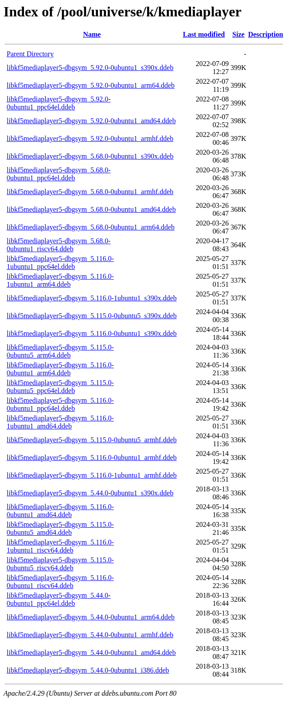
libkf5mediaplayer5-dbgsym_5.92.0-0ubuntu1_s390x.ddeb (90, 67)
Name (92, 34)
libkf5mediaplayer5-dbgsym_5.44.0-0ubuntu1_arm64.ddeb (91, 617)
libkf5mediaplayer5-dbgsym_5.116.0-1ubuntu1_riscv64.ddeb (60, 546)
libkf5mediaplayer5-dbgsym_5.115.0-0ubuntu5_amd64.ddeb (60, 528)
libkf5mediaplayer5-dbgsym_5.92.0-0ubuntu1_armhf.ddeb (90, 138)
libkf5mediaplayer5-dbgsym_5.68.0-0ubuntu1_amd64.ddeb (91, 209)
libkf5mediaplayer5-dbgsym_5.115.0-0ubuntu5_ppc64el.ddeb (60, 386)
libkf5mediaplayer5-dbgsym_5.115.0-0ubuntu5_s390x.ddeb (92, 315)
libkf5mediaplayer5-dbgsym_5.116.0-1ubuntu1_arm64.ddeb (60, 280)
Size (238, 34)
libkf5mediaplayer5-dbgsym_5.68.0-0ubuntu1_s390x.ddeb (90, 156)
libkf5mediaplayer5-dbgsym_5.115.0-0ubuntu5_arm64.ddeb (60, 351)
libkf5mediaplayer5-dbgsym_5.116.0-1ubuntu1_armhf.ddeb (92, 475)
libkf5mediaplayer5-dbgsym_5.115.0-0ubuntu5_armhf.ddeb (92, 440)
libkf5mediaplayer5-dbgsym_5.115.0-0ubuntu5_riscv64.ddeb (60, 564)
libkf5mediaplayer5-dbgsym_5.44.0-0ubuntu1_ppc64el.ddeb (59, 599)
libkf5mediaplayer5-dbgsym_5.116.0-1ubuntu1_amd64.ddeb (60, 422)
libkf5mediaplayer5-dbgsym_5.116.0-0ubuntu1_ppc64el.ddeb (60, 404)
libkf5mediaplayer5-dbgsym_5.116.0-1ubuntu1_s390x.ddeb (92, 298)
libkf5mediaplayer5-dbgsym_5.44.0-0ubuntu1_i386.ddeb (88, 670)
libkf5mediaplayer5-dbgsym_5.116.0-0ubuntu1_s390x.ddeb (92, 333)
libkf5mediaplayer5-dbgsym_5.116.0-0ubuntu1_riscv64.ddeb (60, 581)
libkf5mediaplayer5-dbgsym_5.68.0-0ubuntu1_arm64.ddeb (91, 227)
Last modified (204, 34)
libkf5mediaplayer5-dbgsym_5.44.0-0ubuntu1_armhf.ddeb (90, 635)
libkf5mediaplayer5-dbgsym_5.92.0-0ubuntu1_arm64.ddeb (91, 85)
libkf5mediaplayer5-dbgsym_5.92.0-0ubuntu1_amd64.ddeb (91, 121)
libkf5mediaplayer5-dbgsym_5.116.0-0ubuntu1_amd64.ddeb (60, 510)
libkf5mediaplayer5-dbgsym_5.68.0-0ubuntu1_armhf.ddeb (90, 191)
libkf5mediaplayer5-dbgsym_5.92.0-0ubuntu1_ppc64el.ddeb (59, 103)
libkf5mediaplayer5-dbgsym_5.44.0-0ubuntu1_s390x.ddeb (90, 493)
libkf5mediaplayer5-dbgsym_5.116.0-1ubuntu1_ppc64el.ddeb (60, 262)
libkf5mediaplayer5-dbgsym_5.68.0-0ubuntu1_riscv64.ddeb (59, 245)
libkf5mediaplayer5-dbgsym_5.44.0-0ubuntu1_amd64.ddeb (91, 652)
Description (265, 34)
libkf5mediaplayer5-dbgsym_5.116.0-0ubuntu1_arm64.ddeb (60, 369)
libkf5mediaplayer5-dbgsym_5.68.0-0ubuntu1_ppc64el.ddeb (59, 174)
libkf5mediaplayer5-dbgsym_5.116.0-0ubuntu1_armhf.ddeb (92, 457)
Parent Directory (30, 54)
